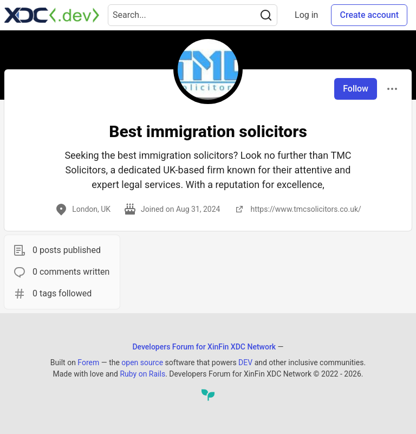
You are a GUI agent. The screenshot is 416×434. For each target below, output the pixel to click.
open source (142, 362)
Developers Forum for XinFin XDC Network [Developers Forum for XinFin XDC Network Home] (204, 346)
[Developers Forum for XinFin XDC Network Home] (51, 15)
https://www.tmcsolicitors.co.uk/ (297, 209)
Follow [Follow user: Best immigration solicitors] (355, 88)
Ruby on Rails (142, 374)
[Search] (266, 15)
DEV (245, 362)
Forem (88, 362)
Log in (306, 15)
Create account (369, 15)
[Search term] (192, 15)
